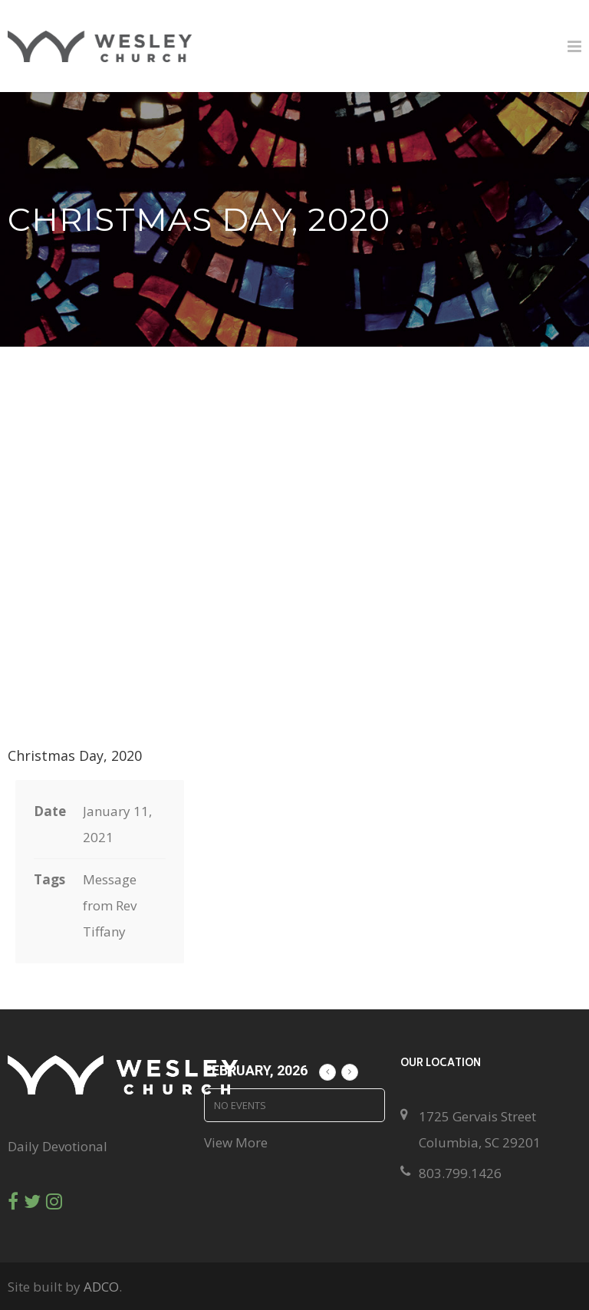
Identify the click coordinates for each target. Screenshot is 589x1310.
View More (236, 1142)
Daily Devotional (57, 1146)
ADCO (101, 1286)
